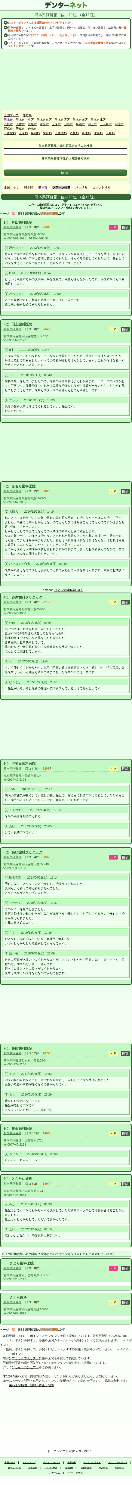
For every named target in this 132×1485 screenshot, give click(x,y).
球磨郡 (98, 133)
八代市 (8, 124)
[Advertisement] (66, 79)
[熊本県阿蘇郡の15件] (41, 213)
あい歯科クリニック (27, 852)
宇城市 (119, 124)
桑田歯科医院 (22, 1048)
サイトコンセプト (27, 1367)
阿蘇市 (8, 128)
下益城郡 (10, 133)
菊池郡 (35, 133)
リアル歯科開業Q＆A (68, 589)
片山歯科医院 (22, 222)
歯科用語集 (86, 1468)
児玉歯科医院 (22, 1128)
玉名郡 (23, 133)
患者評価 (69, 1468)
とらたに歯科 (22, 1179)
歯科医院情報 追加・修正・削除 (31, 1385)
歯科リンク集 (14, 1468)
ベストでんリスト (92, 1462)
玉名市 (56, 124)
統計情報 (119, 1468)
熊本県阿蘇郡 (12, 227)
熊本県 (27, 115)
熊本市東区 (44, 119)
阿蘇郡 (47, 133)
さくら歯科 (18, 1297)
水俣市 (44, 124)
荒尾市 (32, 124)
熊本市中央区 (25, 119)
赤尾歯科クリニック (27, 597)
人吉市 (20, 124)
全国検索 (71, 1462)
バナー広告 (54, 1473)
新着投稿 (32, 1468)
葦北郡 (86, 133)
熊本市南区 (80, 119)
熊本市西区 (62, 119)
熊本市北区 (98, 119)
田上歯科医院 (22, 324)
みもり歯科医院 (24, 486)
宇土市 (92, 124)
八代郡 (74, 133)
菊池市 (80, 124)
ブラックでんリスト (25, 1358)
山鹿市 (68, 124)
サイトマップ (29, 1462)
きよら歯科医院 (22, 1263)
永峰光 (79, 1473)
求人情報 (82, 187)
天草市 (20, 128)
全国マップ (11, 115)
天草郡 (110, 133)
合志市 (32, 128)
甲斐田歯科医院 (24, 763)
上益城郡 (61, 133)
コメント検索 (101, 187)
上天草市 (106, 124)
